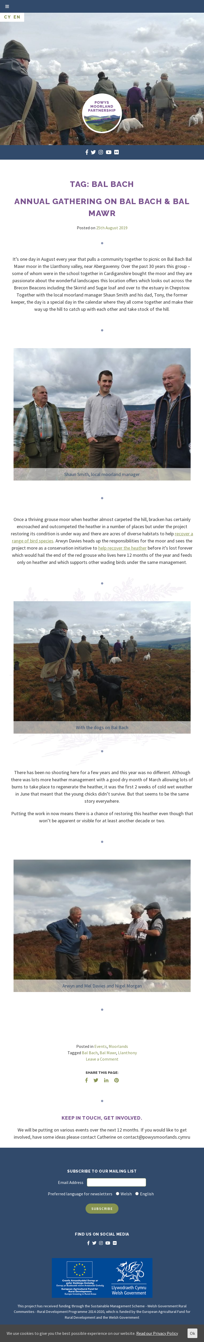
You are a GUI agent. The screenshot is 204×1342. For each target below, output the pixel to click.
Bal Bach (90, 1052)
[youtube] (109, 152)
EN (17, 17)
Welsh (126, 1193)
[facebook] (87, 152)
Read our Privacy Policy (157, 1333)
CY (7, 17)
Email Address (70, 1182)
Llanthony (127, 1052)
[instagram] (101, 152)
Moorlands (118, 1046)
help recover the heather (122, 548)
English (147, 1193)
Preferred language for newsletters (80, 1193)
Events (100, 1046)
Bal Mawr (108, 1052)
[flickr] (116, 152)
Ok (192, 1333)
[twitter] (93, 152)
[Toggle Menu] (7, 6)
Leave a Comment (102, 1059)
